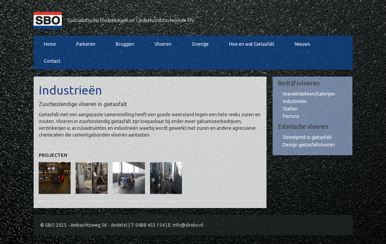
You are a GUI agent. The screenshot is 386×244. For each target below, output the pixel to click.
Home (50, 44)
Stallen (290, 108)
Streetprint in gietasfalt (307, 137)
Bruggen (125, 44)
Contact (52, 61)
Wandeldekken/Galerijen (309, 94)
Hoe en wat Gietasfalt (251, 44)
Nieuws (302, 44)
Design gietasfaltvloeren (309, 144)
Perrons (291, 116)
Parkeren (85, 44)
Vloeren (162, 44)
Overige (200, 44)
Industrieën (295, 101)
